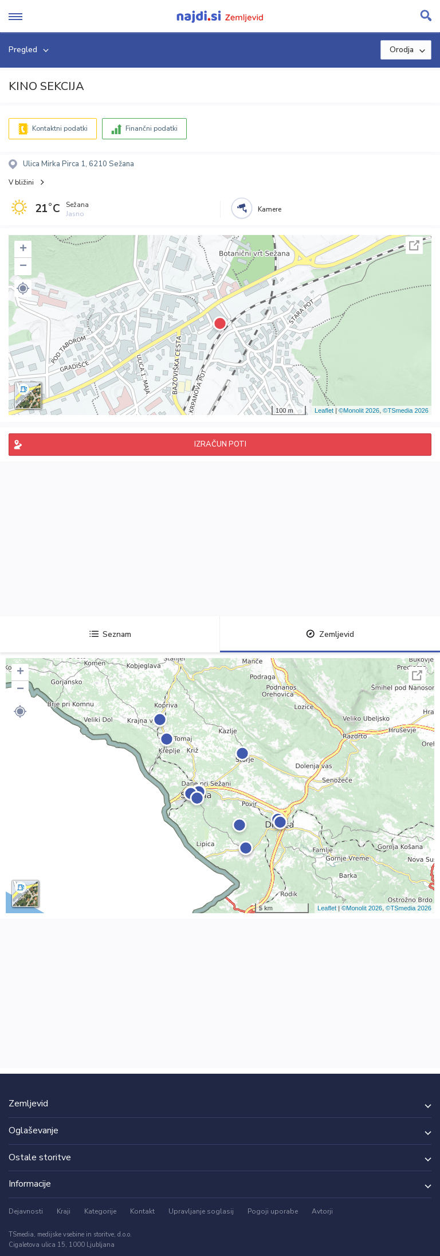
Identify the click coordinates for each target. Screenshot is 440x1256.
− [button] (23, 266)
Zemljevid (330, 634)
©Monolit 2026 (359, 410)
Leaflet (324, 410)
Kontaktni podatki (60, 128)
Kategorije (100, 1211)
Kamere (269, 209)
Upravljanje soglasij (201, 1211)
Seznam (110, 634)
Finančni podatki (151, 128)
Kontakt (142, 1211)
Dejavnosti (26, 1211)
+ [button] (23, 249)
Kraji (63, 1211)
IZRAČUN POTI (220, 444)
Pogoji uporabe (272, 1211)
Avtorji (322, 1211)
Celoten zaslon (414, 245)
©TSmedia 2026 (406, 410)
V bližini (21, 182)
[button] (23, 288)
